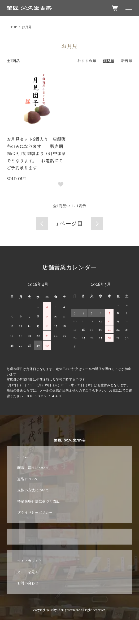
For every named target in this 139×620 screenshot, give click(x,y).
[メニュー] (128, 8)
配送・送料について (33, 467)
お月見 (27, 27)
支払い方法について (33, 489)
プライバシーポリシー (35, 512)
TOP (14, 27)
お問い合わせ (27, 582)
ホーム (22, 456)
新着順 (126, 60)
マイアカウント (29, 560)
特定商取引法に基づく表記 (38, 501)
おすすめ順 (86, 60)
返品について (27, 478)
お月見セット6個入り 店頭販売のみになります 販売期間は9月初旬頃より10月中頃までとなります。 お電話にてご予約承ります (36, 153)
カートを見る (27, 571)
